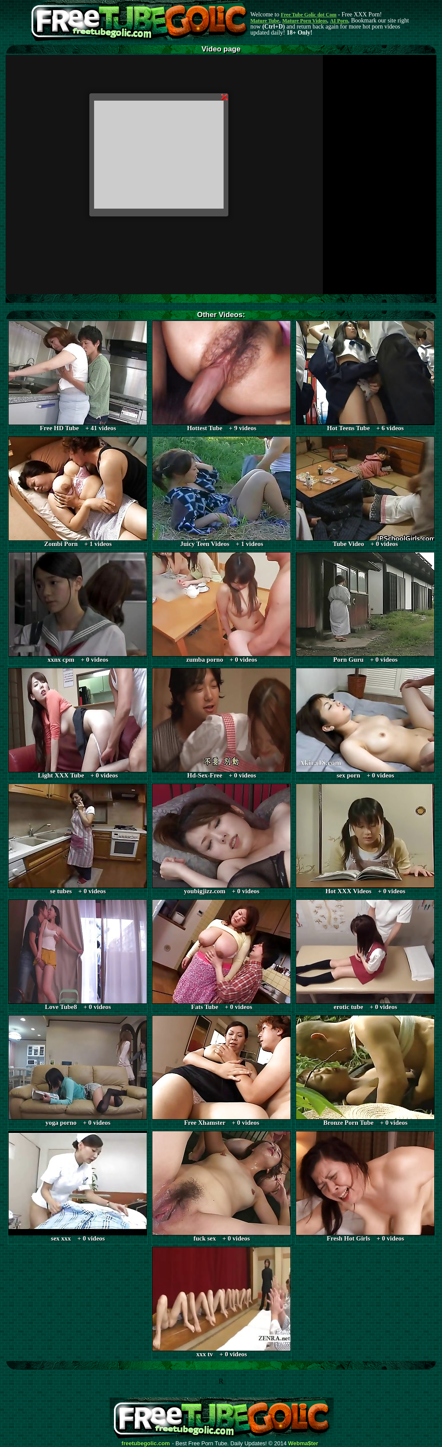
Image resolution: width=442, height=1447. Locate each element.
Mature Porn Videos (304, 21)
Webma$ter (303, 1444)
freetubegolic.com (146, 1444)
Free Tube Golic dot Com (308, 15)
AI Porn (339, 21)
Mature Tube (264, 21)
